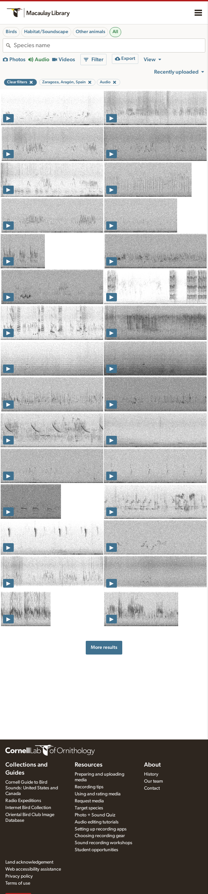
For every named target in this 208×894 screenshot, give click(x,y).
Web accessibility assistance (33, 869)
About (152, 765)
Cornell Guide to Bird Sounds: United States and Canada (31, 788)
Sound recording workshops (103, 842)
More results (104, 647)
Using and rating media (98, 794)
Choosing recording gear (100, 835)
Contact (152, 788)
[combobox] (109, 45)
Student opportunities (96, 850)
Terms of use (17, 883)
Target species (89, 808)
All (115, 31)
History (151, 774)
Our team (153, 781)
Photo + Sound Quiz (95, 815)
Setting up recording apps (101, 829)
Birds (11, 31)
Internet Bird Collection (28, 807)
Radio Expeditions (23, 800)
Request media (89, 801)
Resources (88, 765)
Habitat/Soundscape (46, 31)
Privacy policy (19, 876)
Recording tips (89, 787)
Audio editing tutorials (97, 822)
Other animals (90, 31)
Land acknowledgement (29, 862)
